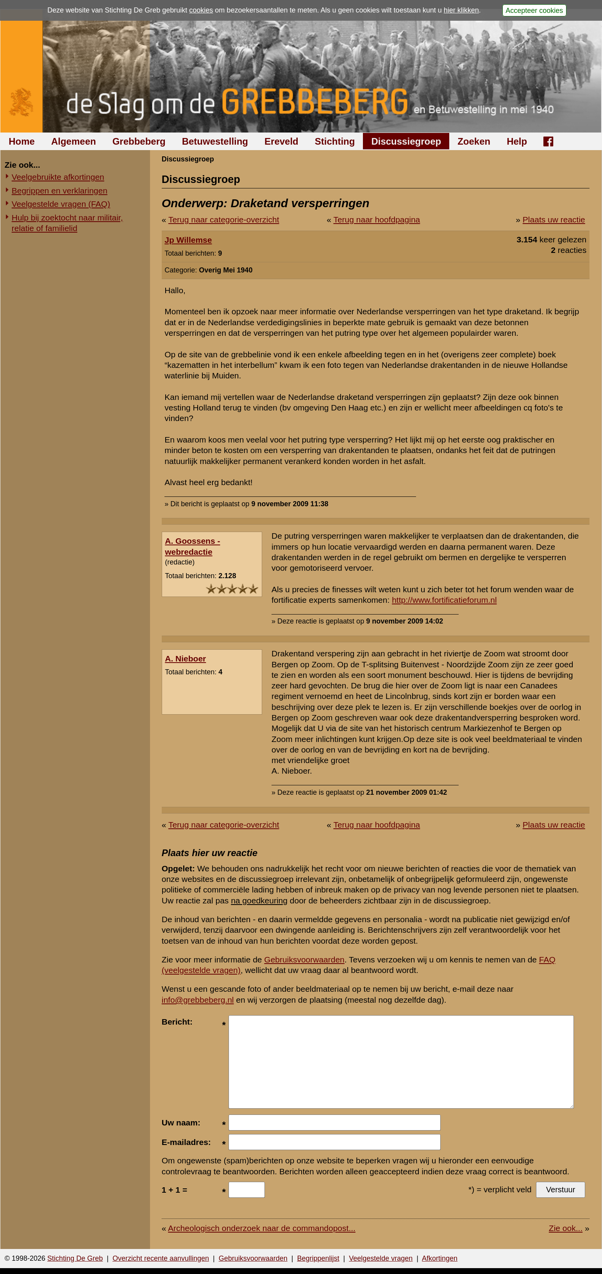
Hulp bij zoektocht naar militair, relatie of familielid (67, 223)
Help (517, 141)
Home (22, 141)
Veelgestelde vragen (381, 1258)
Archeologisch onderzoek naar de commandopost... (261, 1228)
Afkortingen (439, 1258)
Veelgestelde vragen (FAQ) (61, 203)
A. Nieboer (185, 658)
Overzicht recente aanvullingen (161, 1258)
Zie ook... (565, 1228)
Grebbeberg (139, 141)
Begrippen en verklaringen (59, 190)
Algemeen (73, 141)
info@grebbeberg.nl (198, 999)
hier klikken (461, 10)
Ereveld (281, 141)
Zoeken (473, 141)
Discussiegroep (406, 141)
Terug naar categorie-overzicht (223, 219)
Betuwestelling (215, 141)
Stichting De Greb (75, 1258)
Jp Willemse (188, 239)
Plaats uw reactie (554, 219)
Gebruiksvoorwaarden (304, 959)
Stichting (335, 141)
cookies (201, 10)
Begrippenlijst (318, 1258)
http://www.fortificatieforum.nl (444, 599)
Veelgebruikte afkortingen (58, 176)
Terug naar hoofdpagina (376, 219)
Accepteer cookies (534, 10)
